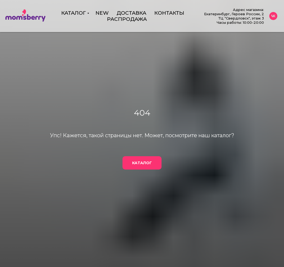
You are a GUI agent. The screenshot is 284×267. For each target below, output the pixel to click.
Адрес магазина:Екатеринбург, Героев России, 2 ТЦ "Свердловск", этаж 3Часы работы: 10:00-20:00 (234, 16)
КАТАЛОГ (73, 13)
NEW (102, 13)
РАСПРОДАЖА (127, 19)
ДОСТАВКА (131, 13)
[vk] (273, 16)
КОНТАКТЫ (169, 13)
